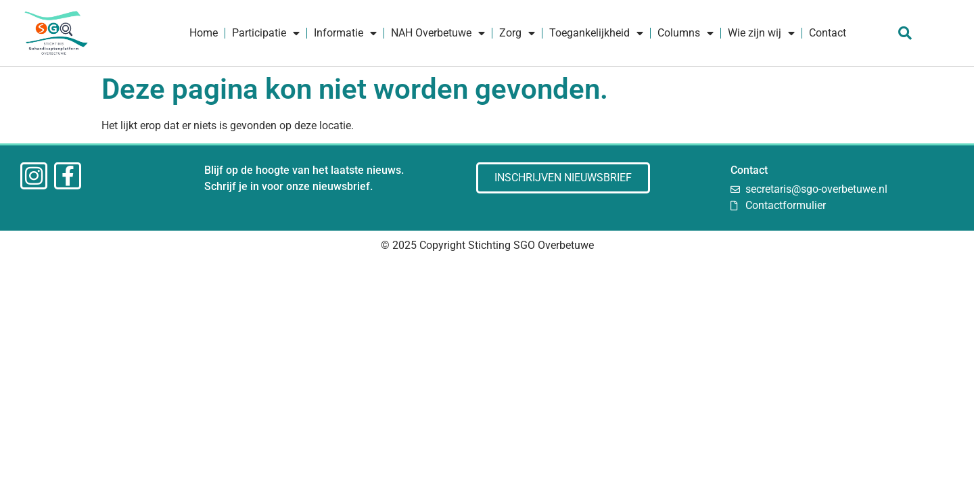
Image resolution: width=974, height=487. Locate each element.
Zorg (517, 33)
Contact (827, 32)
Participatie (266, 33)
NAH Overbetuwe (438, 33)
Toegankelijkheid (596, 33)
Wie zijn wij (761, 33)
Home (203, 32)
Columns (685, 33)
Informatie (345, 33)
